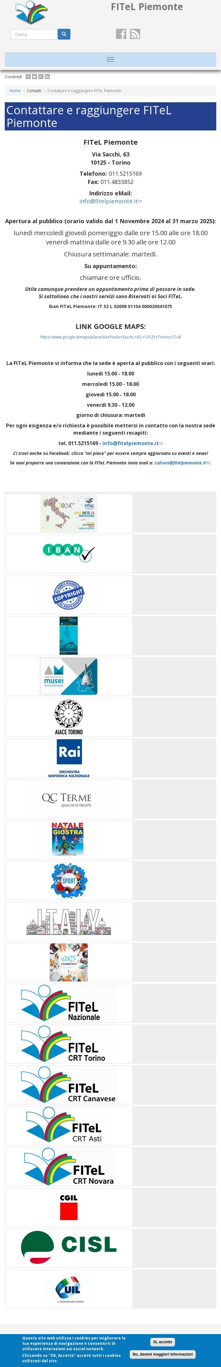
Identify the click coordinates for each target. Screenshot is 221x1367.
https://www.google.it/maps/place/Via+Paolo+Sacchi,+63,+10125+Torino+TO (110, 337)
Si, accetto (162, 1342)
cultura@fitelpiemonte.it (182, 463)
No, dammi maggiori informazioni (163, 1354)
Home (15, 90)
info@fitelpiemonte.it (110, 201)
